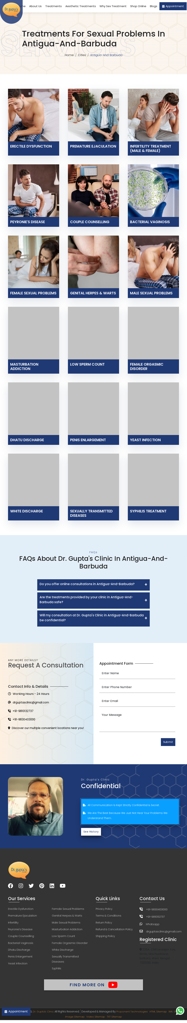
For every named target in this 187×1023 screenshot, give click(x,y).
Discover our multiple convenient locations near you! (48, 729)
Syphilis (56, 970)
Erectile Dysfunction (20, 910)
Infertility (13, 924)
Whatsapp (152, 925)
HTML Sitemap (168, 1014)
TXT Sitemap (125, 1019)
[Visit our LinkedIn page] (52, 887)
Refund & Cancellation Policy (114, 931)
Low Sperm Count (63, 938)
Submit (168, 742)
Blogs (153, 6)
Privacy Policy (104, 910)
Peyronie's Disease (20, 931)
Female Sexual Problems (68, 910)
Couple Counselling (21, 938)
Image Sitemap (83, 1019)
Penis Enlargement (20, 958)
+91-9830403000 (22, 720)
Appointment (173, 6)
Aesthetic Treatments (80, 6)
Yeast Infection (17, 965)
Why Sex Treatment (113, 6)
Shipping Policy (105, 938)
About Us (35, 6)
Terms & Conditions (108, 917)
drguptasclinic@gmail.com (29, 703)
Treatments (53, 6)
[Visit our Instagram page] (21, 887)
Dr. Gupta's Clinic (51, 1014)
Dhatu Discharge (19, 951)
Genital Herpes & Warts (67, 917)
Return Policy (104, 924)
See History (92, 832)
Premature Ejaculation (22, 917)
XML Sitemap (63, 1019)
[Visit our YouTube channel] (63, 887)
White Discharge (62, 951)
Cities (82, 55)
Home (69, 55)
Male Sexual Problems (66, 924)
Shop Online (138, 6)
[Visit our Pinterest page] (41, 887)
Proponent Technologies (141, 1014)
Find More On (93, 987)
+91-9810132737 (21, 711)
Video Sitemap (105, 1019)
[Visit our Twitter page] (31, 887)
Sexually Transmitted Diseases (65, 961)
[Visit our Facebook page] (10, 887)
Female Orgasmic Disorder (70, 944)
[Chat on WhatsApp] (180, 1011)
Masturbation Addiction (67, 931)
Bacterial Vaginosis (20, 944)
